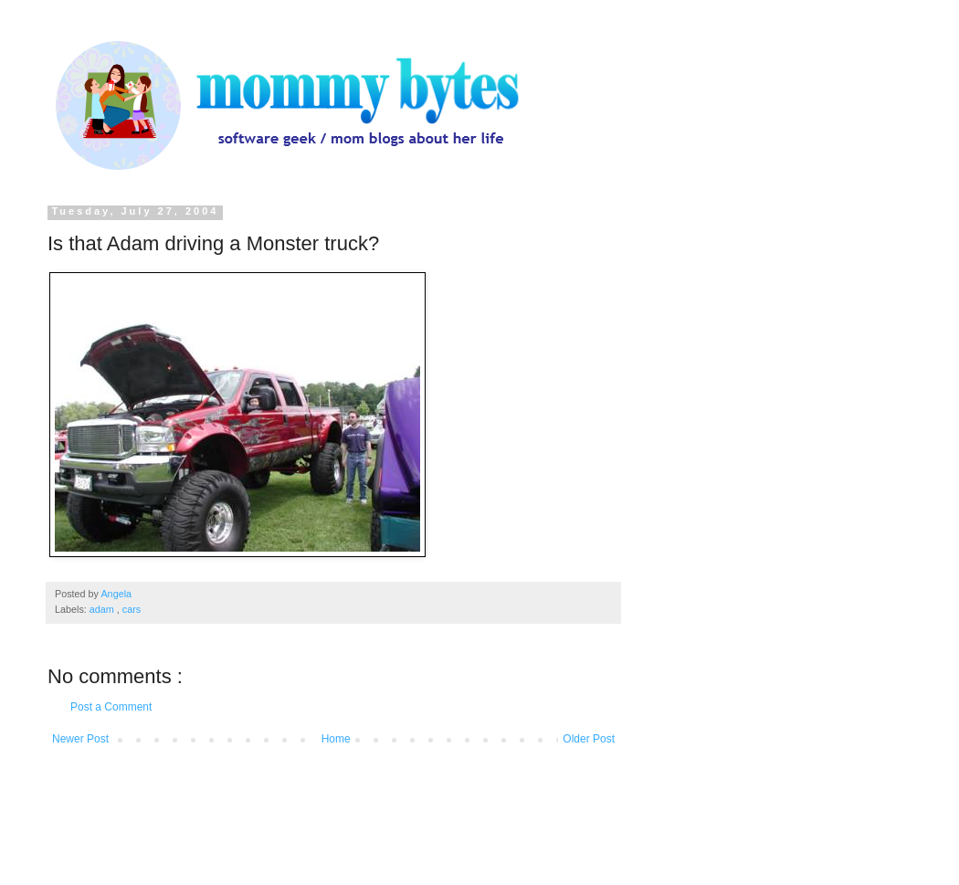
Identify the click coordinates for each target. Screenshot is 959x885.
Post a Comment (111, 707)
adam (103, 609)
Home (336, 738)
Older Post (589, 738)
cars (131, 609)
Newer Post (80, 738)
